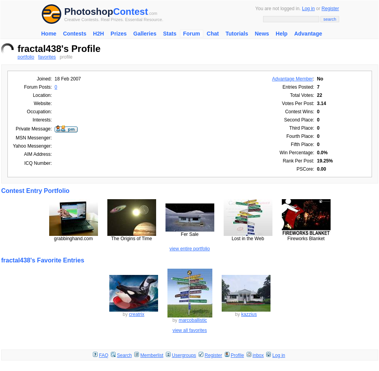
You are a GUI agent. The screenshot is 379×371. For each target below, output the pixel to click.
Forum (191, 33)
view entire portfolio (189, 248)
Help (281, 33)
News (262, 33)
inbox (258, 355)
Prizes (118, 33)
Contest (130, 11)
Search (124, 355)
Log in (308, 8)
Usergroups (184, 355)
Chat (213, 33)
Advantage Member (292, 79)
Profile (237, 355)
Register (330, 8)
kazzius (249, 314)
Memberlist (152, 355)
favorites (47, 57)
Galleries (145, 33)
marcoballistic (193, 320)
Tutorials (237, 33)
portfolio (26, 57)
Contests (74, 33)
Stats (169, 33)
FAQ (104, 355)
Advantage (308, 33)
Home (49, 33)
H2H (98, 33)
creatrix (136, 314)
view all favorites (190, 330)
